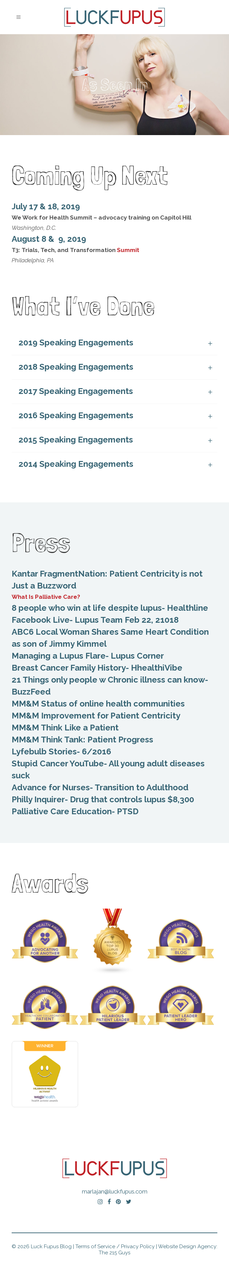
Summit (128, 250)
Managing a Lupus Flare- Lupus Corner (88, 656)
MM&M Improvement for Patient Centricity (96, 716)
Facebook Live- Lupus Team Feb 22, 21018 (95, 620)
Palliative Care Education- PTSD (75, 811)
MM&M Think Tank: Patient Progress (82, 739)
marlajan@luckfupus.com (114, 1191)
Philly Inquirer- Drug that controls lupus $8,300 (103, 799)
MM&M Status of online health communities (98, 704)
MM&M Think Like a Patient (65, 728)
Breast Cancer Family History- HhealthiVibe (97, 668)
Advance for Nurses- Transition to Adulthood (100, 787)
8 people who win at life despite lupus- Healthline (110, 608)
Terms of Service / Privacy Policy (115, 1246)
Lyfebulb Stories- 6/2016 (61, 751)
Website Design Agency (187, 1246)
